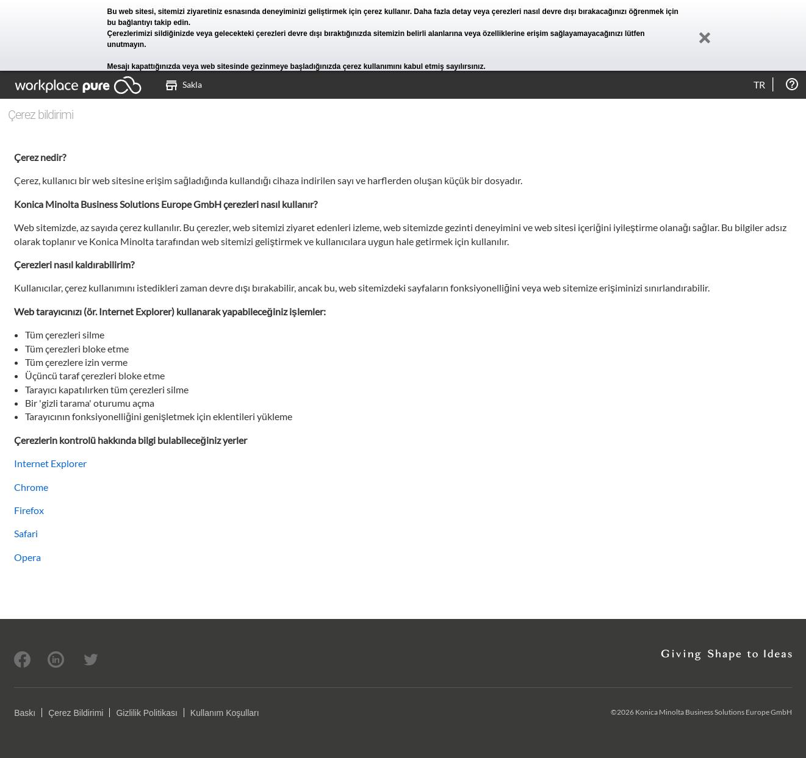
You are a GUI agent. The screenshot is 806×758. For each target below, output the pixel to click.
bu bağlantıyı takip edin (148, 22)
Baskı (24, 713)
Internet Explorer (50, 463)
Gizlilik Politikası (146, 713)
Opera (27, 557)
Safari (26, 533)
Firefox (29, 510)
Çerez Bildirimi (75, 713)
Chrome (31, 487)
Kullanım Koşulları (224, 713)
